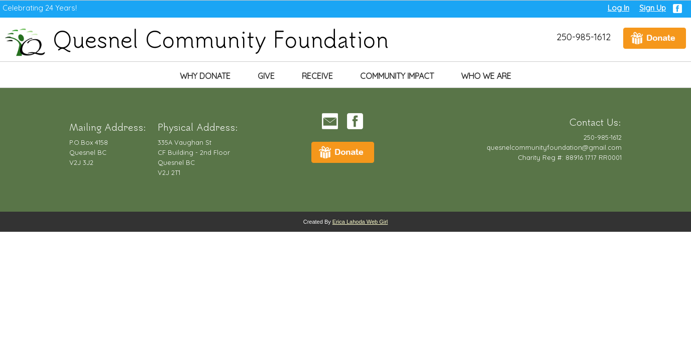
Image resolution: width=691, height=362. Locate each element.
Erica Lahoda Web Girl (360, 222)
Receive (317, 76)
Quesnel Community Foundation (197, 38)
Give (266, 76)
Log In (618, 8)
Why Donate (205, 76)
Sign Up (652, 8)
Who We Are (486, 76)
